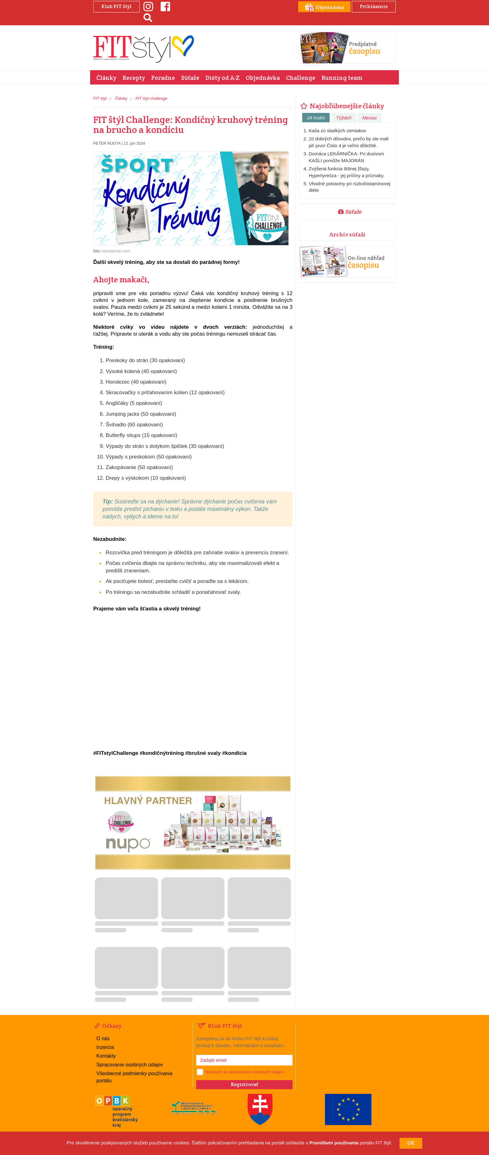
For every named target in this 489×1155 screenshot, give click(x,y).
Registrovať (244, 1084)
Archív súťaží (347, 234)
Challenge (300, 77)
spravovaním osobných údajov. (256, 1072)
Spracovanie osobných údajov (129, 1064)
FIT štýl (100, 98)
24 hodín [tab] (316, 117)
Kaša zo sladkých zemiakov (337, 130)
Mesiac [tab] (369, 117)
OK (410, 1143)
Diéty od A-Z (223, 77)
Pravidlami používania (334, 1143)
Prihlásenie (374, 6)
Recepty (134, 77)
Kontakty (106, 1056)
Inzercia (105, 1047)
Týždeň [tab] (343, 117)
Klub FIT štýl (116, 6)
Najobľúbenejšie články (341, 105)
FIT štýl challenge (151, 98)
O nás (103, 1038)
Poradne (163, 77)
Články (106, 77)
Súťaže (190, 77)
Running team (342, 77)
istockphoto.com (116, 251)
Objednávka (263, 77)
